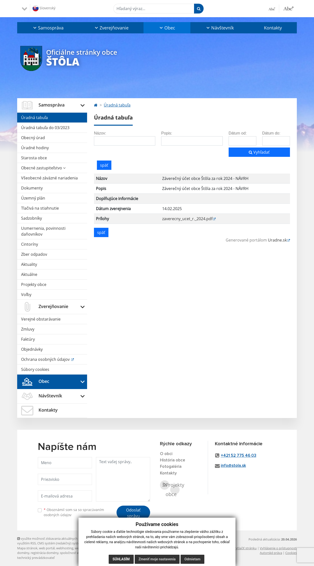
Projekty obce (33, 284)
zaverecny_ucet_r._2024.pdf (187, 218)
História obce (172, 460)
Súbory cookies (35, 369)
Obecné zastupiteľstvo (43, 168)
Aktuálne (29, 274)
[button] (48, 27)
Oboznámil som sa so (74, 512)
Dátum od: (238, 133)
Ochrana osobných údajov (46, 359)
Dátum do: (271, 133)
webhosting (64, 548)
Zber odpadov (34, 254)
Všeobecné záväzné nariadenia (49, 178)
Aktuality (29, 264)
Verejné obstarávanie (41, 319)
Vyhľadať (259, 152)
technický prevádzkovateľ (35, 557)
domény (23, 553)
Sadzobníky (31, 218)
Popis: (166, 133)
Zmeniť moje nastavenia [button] (157, 559)
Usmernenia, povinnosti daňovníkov (43, 231)
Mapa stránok (27, 548)
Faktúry (28, 339)
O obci (166, 454)
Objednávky (32, 349)
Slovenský (44, 8)
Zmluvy (27, 329)
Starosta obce (34, 158)
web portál (47, 548)
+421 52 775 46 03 (238, 456)
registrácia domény (44, 553)
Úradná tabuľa (34, 117)
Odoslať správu (133, 513)
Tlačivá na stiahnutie (40, 208)
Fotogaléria (171, 467)
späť (104, 165)
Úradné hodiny (35, 147)
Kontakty (273, 28)
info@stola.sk (233, 466)
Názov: (100, 133)
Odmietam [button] (192, 559)
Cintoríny (29, 244)
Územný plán (33, 198)
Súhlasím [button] (121, 559)
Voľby (26, 294)
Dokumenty (32, 188)
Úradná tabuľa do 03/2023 (45, 127)
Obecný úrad (33, 137)
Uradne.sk (277, 240)
